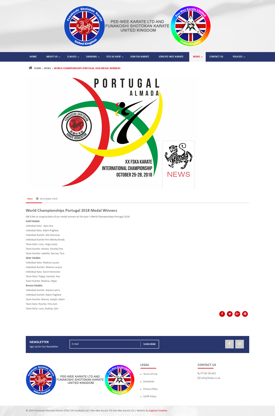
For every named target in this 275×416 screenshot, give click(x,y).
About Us (52, 56)
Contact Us (216, 56)
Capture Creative (158, 410)
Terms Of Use (150, 374)
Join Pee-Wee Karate (171, 56)
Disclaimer (148, 381)
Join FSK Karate (139, 56)
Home (33, 56)
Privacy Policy (150, 389)
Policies (238, 56)
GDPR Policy (149, 396)
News (196, 56)
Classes (72, 56)
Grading (91, 56)
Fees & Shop (113, 56)
